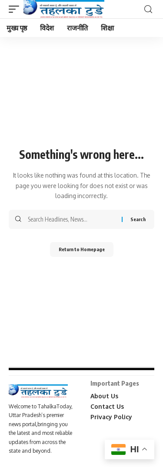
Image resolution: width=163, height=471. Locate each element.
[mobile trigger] (16, 9)
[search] (148, 9)
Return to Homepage (82, 249)
